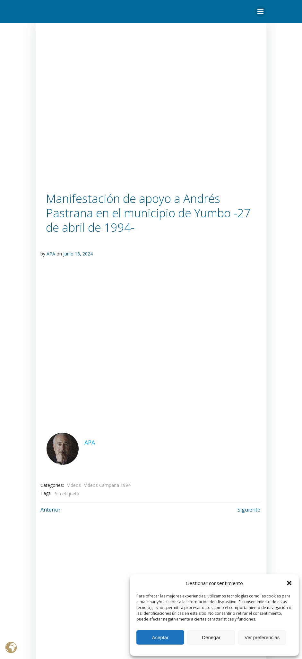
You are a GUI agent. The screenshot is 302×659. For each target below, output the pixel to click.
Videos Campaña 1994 (107, 484)
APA (51, 254)
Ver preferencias (262, 637)
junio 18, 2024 (78, 254)
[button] (289, 583)
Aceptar (160, 637)
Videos (74, 484)
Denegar (211, 637)
